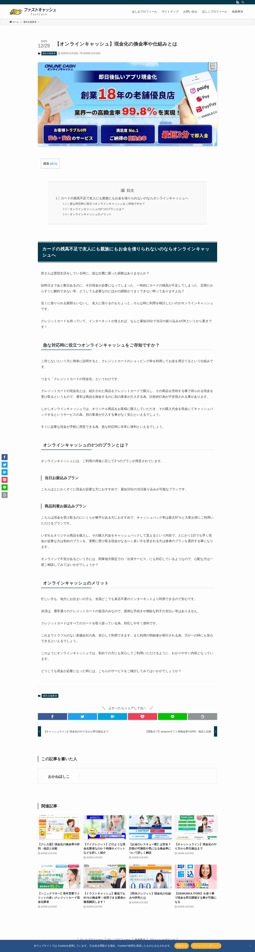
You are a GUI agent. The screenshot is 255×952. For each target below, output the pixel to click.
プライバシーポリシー (206, 945)
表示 (53, 163)
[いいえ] (250, 946)
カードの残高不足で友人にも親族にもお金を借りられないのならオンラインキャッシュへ (124, 198)
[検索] (242, 2)
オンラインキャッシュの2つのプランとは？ (97, 209)
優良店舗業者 (49, 53)
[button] (52, 716)
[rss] (237, 2)
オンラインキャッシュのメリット (91, 214)
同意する (181, 945)
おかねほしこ (59, 777)
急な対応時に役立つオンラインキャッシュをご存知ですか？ (107, 203)
